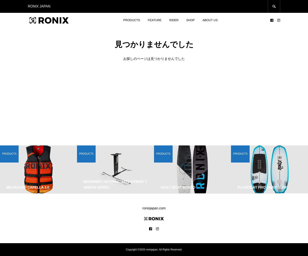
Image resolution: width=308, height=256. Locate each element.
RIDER (174, 20)
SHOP (190, 20)
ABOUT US (210, 20)
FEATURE (154, 20)
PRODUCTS (131, 20)
